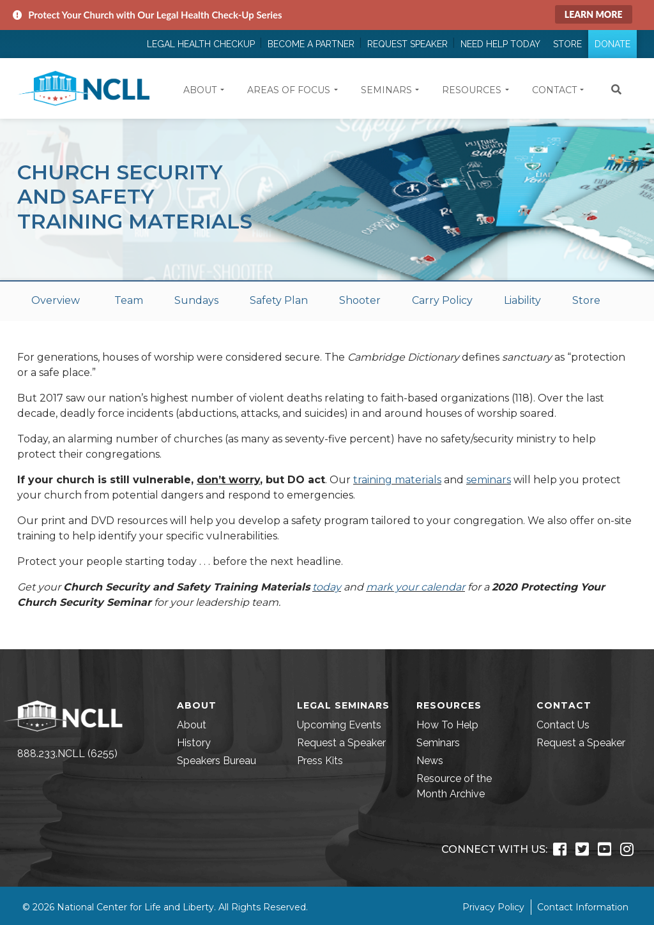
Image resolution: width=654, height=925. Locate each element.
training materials (397, 480)
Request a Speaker (341, 743)
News (429, 761)
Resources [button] (471, 90)
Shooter (360, 300)
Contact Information (582, 907)
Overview (55, 300)
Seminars (438, 743)
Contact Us (562, 725)
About (191, 725)
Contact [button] (554, 90)
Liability (522, 300)
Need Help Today (500, 44)
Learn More (594, 14)
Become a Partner (311, 44)
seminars (488, 480)
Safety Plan (279, 300)
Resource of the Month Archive (454, 786)
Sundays (196, 300)
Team (128, 300)
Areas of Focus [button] (288, 90)
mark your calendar (415, 587)
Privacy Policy (493, 907)
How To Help (447, 725)
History (194, 743)
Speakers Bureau (216, 761)
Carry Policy (442, 300)
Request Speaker (407, 44)
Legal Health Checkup (201, 44)
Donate (612, 44)
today (326, 587)
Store (567, 44)
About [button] (200, 90)
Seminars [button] (386, 90)
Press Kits (320, 761)
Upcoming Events (339, 725)
